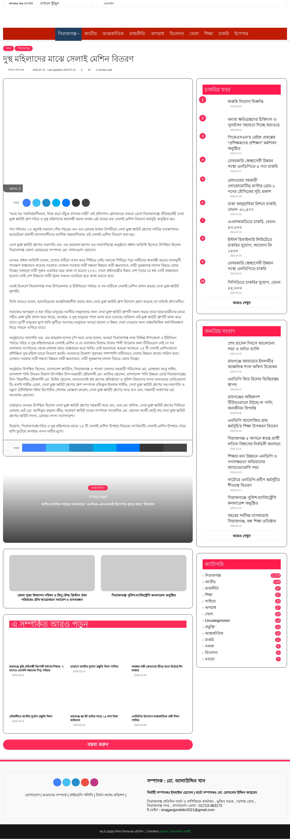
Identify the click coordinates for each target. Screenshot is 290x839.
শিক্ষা (208, 33)
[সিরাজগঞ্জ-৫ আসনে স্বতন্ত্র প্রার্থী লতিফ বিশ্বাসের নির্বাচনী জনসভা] (214, 443)
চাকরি (224, 33)
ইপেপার (241, 33)
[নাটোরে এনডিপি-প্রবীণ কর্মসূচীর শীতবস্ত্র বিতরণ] (214, 484)
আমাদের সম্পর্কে (54, 795)
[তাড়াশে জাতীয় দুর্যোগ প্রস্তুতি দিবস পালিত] (97, 647)
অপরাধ (157, 33)
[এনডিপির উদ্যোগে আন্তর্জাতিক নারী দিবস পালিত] (159, 697)
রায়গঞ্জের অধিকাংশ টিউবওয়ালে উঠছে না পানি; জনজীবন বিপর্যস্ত (250, 403)
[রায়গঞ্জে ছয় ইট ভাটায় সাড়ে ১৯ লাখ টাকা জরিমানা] (97, 697)
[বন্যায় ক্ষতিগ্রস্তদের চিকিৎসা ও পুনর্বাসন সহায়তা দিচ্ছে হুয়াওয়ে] (214, 124)
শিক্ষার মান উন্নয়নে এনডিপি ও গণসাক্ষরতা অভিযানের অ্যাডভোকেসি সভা (252, 462)
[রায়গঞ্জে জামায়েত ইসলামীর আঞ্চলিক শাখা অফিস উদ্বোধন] (214, 366)
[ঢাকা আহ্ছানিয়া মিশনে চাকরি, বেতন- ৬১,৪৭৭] (214, 208)
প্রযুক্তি (210, 627)
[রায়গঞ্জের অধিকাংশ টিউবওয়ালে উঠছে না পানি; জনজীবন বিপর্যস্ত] (214, 401)
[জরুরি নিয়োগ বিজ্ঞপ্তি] (214, 106)
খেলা (194, 33)
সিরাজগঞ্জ (67, 33)
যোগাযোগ (32, 795)
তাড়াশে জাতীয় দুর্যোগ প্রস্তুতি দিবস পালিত (94, 667)
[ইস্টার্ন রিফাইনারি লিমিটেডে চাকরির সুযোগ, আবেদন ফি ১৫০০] (214, 244)
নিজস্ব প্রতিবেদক (18, 70)
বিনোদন (177, 33)
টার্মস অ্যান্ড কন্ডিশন (110, 795)
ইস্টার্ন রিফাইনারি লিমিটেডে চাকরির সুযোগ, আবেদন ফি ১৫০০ (250, 245)
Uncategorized (217, 621)
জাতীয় (90, 33)
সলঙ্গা (209, 646)
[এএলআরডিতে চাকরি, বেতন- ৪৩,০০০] (214, 226)
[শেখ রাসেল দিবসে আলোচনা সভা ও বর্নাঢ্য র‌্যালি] (214, 348)
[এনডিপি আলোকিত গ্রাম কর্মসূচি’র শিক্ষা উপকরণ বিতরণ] (214, 425)
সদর (8, 48)
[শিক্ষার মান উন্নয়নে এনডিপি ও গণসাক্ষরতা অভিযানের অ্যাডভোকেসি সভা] (214, 461)
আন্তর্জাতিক (113, 33)
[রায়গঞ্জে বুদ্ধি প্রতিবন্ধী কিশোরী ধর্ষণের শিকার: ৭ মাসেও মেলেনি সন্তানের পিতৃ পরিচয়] (36, 647)
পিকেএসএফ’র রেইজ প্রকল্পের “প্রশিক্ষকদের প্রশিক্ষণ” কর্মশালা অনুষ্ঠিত (252, 143)
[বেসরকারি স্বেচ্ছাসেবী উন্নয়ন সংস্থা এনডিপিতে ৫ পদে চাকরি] (214, 166)
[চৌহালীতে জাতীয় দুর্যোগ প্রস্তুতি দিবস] (36, 697)
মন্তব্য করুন (97, 744)
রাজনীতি (137, 33)
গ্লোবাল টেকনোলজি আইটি (175, 831)
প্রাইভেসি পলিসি (81, 795)
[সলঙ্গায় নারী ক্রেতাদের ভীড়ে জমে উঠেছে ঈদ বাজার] (159, 647)
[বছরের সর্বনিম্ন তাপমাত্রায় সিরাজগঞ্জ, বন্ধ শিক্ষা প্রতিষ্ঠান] (214, 520)
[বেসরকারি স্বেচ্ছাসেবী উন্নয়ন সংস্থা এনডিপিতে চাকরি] (214, 268)
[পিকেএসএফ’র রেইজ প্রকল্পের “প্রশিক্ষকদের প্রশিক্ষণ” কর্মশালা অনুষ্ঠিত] (214, 142)
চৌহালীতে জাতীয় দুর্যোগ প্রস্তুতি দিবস (30, 716)
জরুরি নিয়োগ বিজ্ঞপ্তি (245, 102)
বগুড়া (210, 659)
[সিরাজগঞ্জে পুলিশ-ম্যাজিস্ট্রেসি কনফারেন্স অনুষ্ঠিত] (214, 502)
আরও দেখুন (242, 303)
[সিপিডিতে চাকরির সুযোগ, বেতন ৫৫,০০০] (214, 286)
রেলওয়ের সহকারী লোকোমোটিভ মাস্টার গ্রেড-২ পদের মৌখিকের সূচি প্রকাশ (251, 186)
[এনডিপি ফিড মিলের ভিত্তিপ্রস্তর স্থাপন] (214, 383)
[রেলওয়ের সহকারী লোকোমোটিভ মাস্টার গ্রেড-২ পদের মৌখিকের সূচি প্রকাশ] (214, 185)
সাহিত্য (210, 601)
